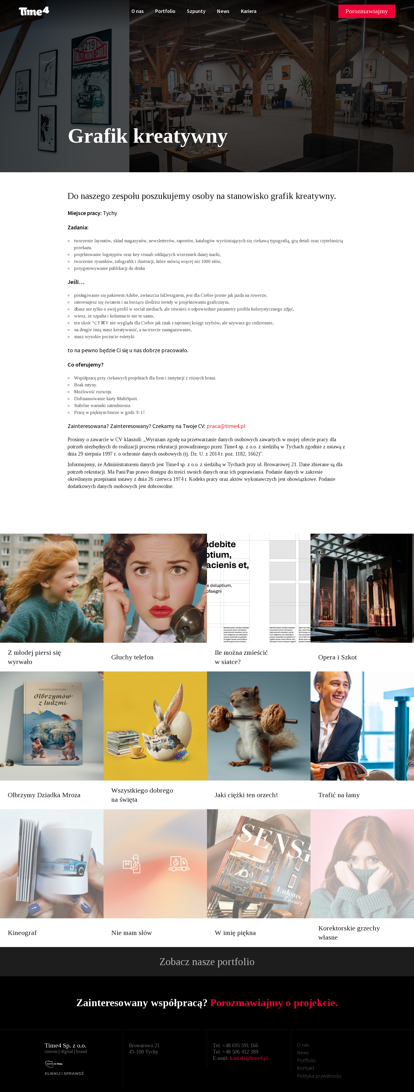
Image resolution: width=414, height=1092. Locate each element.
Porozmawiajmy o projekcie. (274, 1002)
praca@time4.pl (226, 425)
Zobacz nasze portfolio (207, 961)
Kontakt (305, 1068)
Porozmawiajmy (367, 11)
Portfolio (165, 11)
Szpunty (196, 11)
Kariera (248, 11)
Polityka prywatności (319, 1075)
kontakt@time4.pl (249, 1058)
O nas (137, 11)
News (223, 11)
